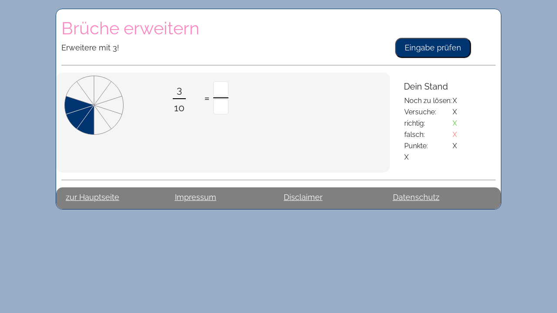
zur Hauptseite (92, 197)
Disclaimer (303, 197)
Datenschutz (416, 197)
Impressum (195, 197)
